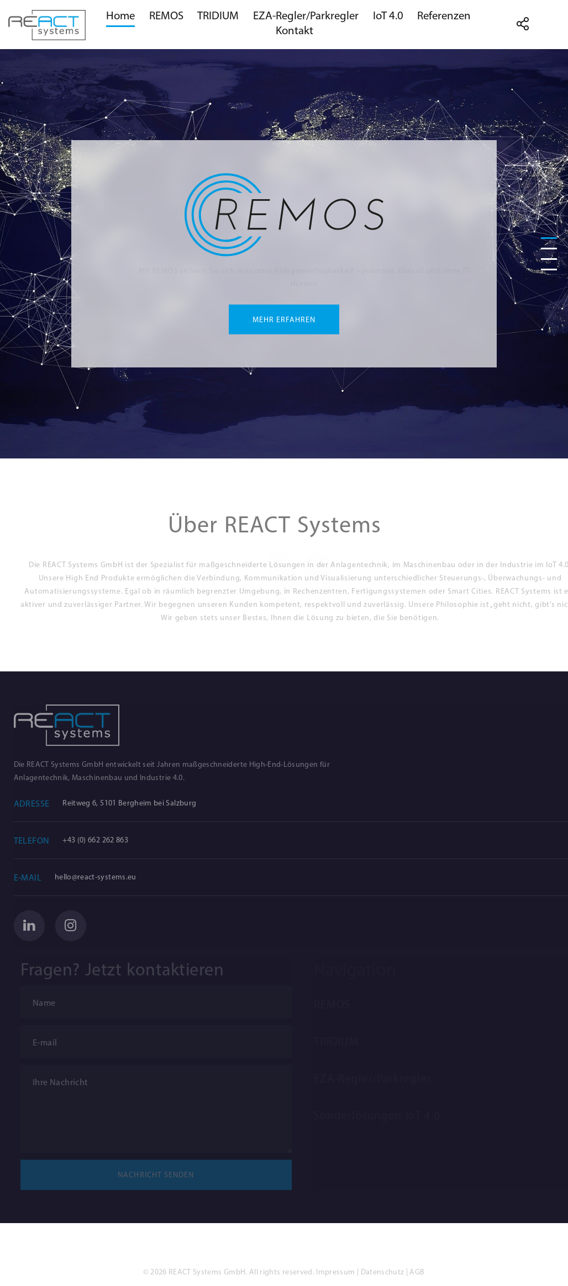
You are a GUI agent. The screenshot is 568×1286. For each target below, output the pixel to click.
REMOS (166, 15)
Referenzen (444, 15)
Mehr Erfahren (284, 320)
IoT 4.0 (388, 15)
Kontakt (294, 30)
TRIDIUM (218, 15)
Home (120, 15)
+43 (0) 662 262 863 (107, 840)
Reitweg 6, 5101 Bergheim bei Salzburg (141, 803)
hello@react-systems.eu (108, 877)
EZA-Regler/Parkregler (306, 15)
